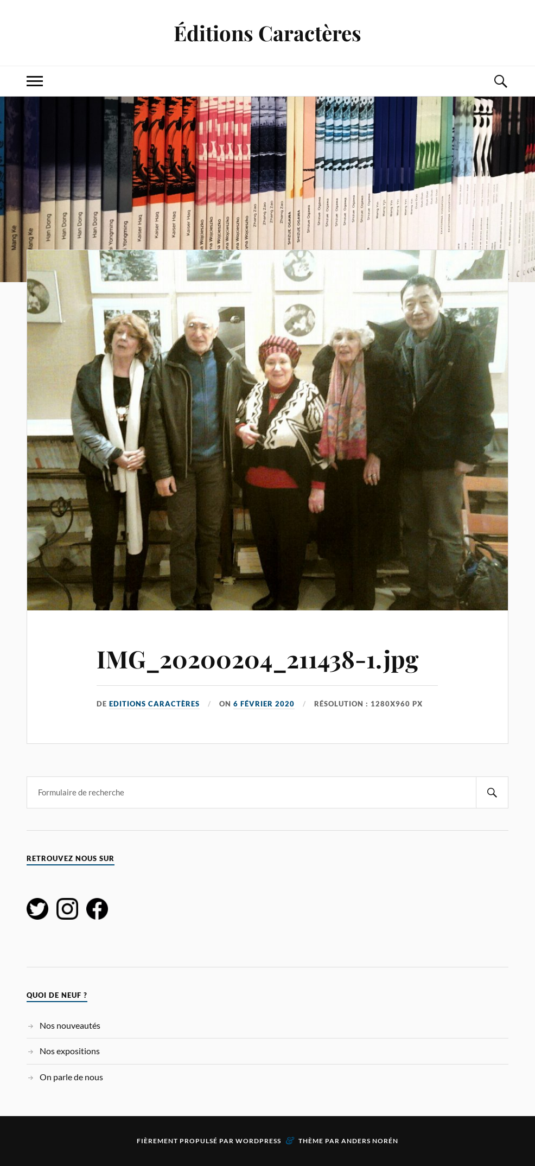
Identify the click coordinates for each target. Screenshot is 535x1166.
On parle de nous (71, 1077)
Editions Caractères (154, 703)
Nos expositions (70, 1051)
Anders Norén (369, 1141)
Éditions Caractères (267, 33)
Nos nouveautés (70, 1025)
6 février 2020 (264, 703)
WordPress (258, 1141)
